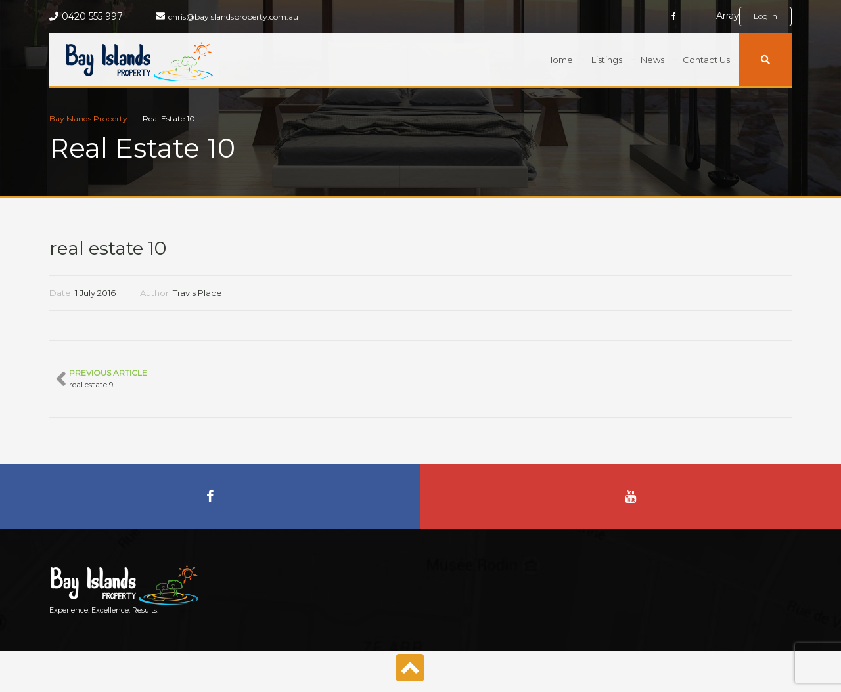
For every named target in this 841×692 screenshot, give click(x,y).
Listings (606, 59)
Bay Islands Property (88, 118)
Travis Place (197, 293)
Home (559, 59)
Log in (765, 16)
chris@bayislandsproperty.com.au (233, 17)
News (652, 59)
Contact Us (706, 59)
